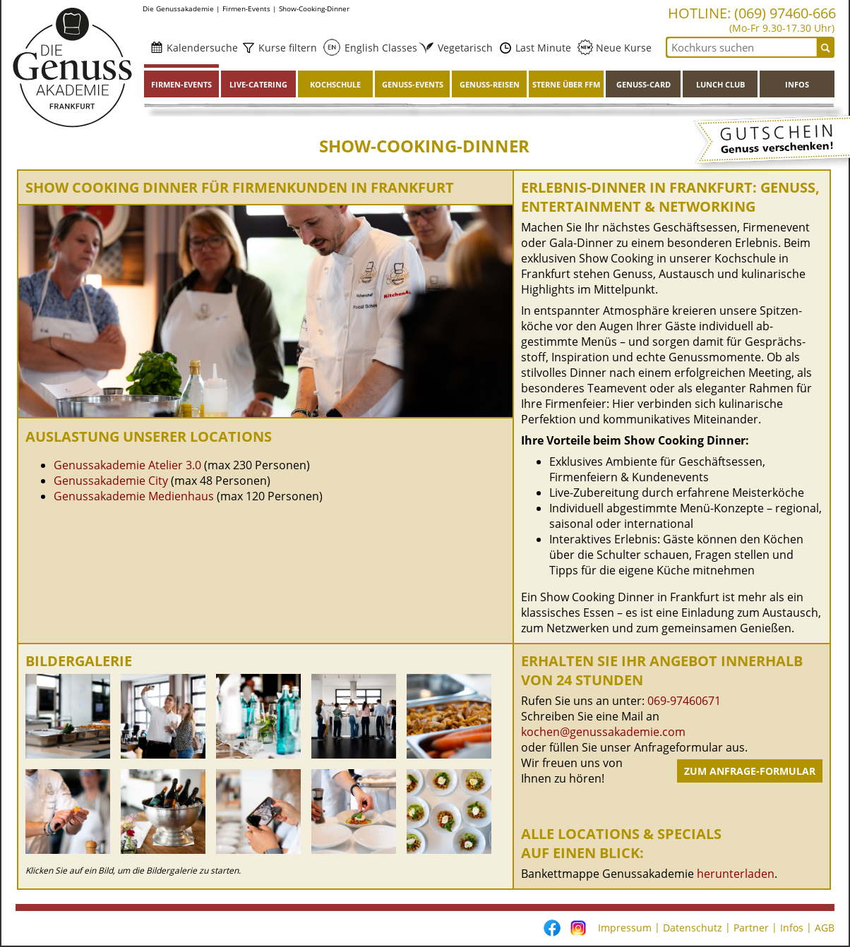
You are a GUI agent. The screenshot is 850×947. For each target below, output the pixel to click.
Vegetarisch (461, 47)
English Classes (376, 47)
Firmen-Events (246, 8)
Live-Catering (258, 84)
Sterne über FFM (566, 84)
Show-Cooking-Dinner (314, 8)
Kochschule (335, 84)
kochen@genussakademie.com (603, 732)
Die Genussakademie (178, 8)
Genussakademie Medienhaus (135, 496)
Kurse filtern (286, 47)
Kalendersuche (201, 47)
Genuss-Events (412, 84)
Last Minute (542, 47)
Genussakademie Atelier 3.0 (127, 465)
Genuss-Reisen (490, 84)
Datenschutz (692, 927)
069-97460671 (684, 700)
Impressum (625, 927)
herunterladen (735, 873)
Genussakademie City (111, 480)
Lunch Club (720, 84)
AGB (824, 927)
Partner (751, 927)
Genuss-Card (643, 84)
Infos (797, 84)
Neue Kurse (622, 47)
